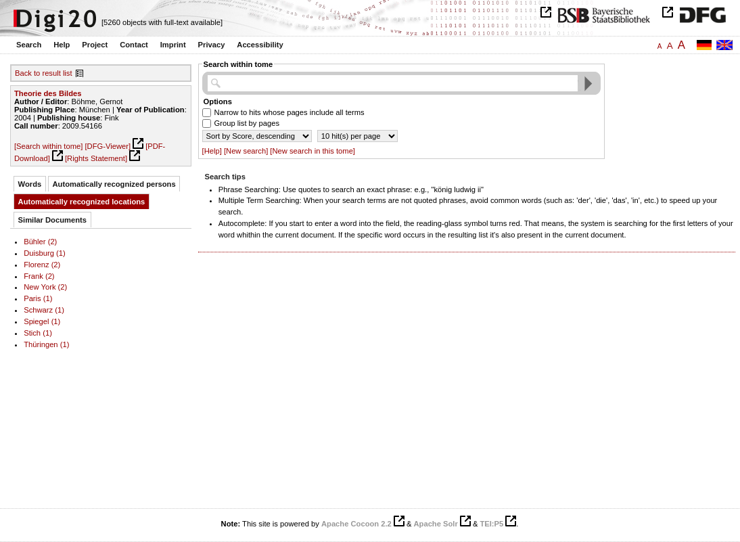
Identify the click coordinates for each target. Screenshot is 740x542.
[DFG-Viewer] (108, 146)
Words (30, 184)
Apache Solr (436, 524)
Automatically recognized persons (114, 184)
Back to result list (43, 73)
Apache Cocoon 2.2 (356, 524)
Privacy (211, 45)
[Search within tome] (48, 146)
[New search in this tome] (312, 151)
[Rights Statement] (96, 158)
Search (28, 45)
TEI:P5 (491, 524)
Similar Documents (52, 220)
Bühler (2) (40, 242)
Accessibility (260, 45)
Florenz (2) (42, 265)
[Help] (212, 151)
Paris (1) (38, 298)
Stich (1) (38, 333)
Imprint (173, 45)
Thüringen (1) (46, 344)
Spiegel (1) (42, 321)
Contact (134, 45)
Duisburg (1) (45, 253)
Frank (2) (39, 276)
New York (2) (45, 287)
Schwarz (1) (44, 310)
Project (95, 45)
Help (61, 45)
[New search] (246, 151)
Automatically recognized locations (81, 202)
